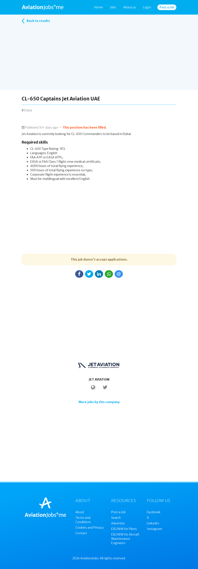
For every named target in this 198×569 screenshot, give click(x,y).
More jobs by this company (99, 402)
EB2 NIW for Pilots (124, 529)
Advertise (118, 523)
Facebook (153, 512)
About (79, 512)
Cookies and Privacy (89, 528)
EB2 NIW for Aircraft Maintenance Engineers (125, 539)
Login (147, 7)
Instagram (154, 529)
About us (129, 7)
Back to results (36, 21)
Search (116, 518)
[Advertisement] (99, 60)
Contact (81, 533)
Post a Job (167, 7)
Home (98, 7)
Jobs (113, 7)
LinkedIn (153, 523)
